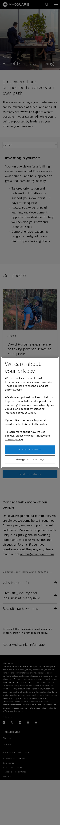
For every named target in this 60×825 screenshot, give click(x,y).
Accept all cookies (30, 449)
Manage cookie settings (30, 459)
